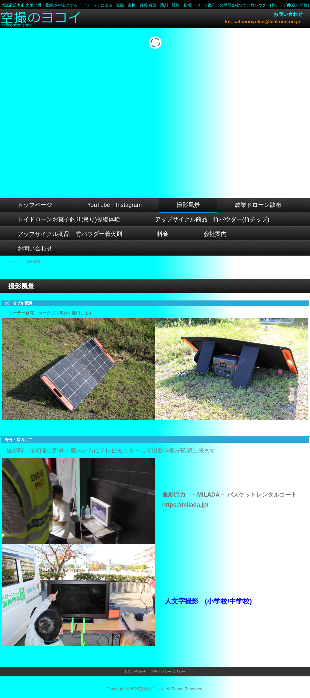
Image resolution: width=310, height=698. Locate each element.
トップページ (34, 205)
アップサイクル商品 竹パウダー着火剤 (69, 234)
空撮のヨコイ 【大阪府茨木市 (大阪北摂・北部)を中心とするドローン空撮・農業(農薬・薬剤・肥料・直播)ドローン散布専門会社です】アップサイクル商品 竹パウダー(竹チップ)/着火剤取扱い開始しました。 (41, 19)
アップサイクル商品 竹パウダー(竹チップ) (212, 219)
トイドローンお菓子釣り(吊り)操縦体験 (68, 219)
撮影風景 (188, 205)
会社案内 (215, 234)
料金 (163, 234)
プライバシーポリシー (168, 671)
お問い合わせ (34, 248)
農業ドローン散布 (258, 205)
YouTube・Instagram (114, 205)
